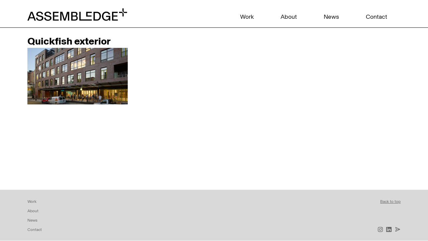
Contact (376, 16)
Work (247, 16)
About (289, 16)
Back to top (390, 201)
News (331, 16)
